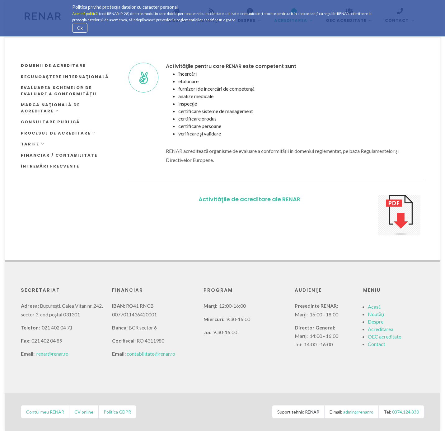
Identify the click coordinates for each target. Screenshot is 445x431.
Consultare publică (50, 122)
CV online (83, 411)
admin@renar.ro (358, 411)
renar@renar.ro (52, 354)
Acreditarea (380, 329)
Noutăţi (376, 314)
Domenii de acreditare (53, 66)
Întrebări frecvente (50, 166)
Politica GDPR (117, 411)
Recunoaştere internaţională (65, 77)
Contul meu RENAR (45, 411)
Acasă (374, 307)
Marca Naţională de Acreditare (50, 108)
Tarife (32, 144)
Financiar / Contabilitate (59, 155)
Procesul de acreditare (58, 133)
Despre (375, 321)
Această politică (85, 13)
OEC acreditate (384, 336)
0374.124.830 (405, 411)
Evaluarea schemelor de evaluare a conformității (58, 91)
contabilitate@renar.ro (151, 354)
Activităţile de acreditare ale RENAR (249, 199)
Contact (376, 344)
